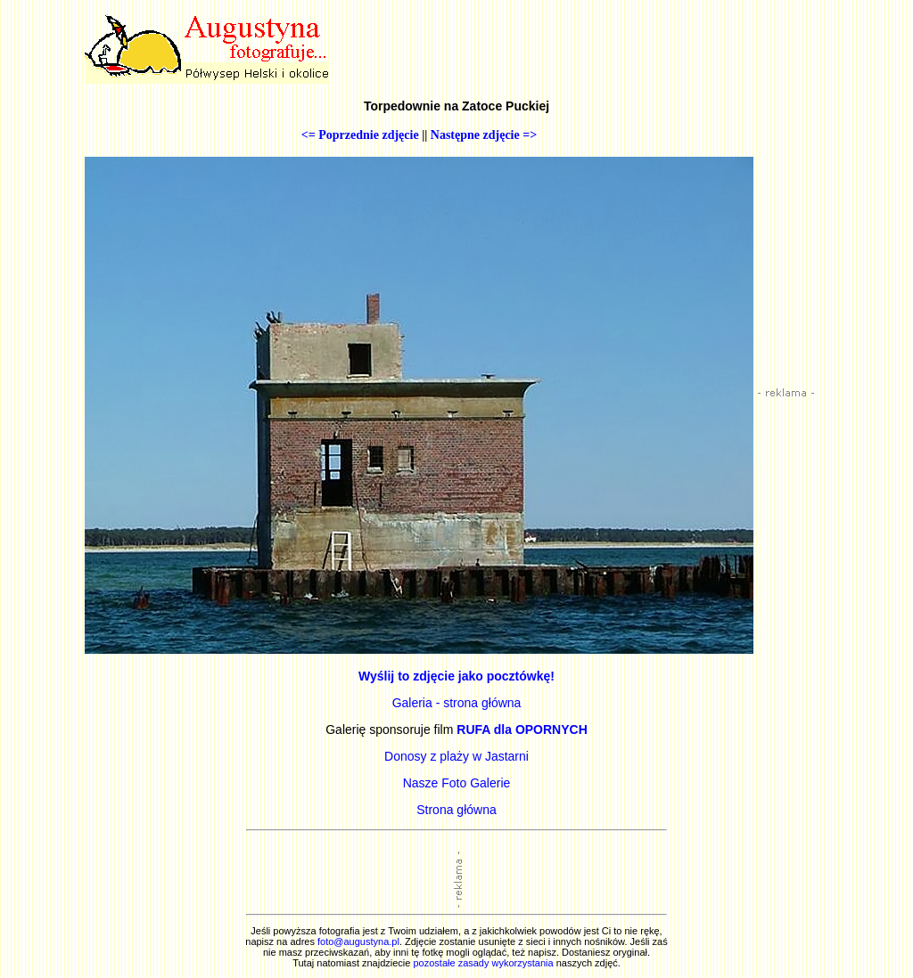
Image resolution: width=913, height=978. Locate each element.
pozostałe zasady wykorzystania (483, 963)
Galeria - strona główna (457, 703)
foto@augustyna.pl (358, 941)
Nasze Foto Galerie (457, 783)
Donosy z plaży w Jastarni (456, 756)
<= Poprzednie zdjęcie (360, 135)
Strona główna (456, 810)
